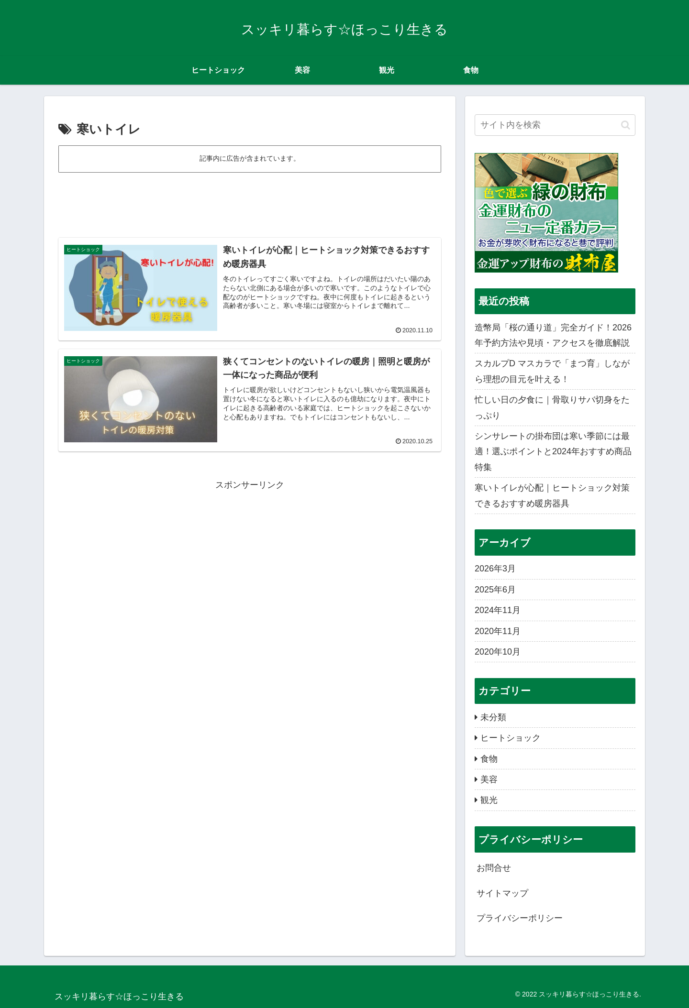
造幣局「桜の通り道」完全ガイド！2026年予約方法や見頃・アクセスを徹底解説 (553, 335)
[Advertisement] (249, 200)
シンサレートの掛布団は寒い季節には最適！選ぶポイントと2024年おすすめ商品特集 (553, 451)
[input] (555, 125)
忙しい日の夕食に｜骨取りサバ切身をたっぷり (552, 407)
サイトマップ (502, 893)
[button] (625, 125)
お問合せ (494, 868)
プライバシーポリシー (520, 918)
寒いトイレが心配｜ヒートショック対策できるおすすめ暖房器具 (552, 495)
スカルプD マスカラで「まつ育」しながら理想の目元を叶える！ (552, 371)
